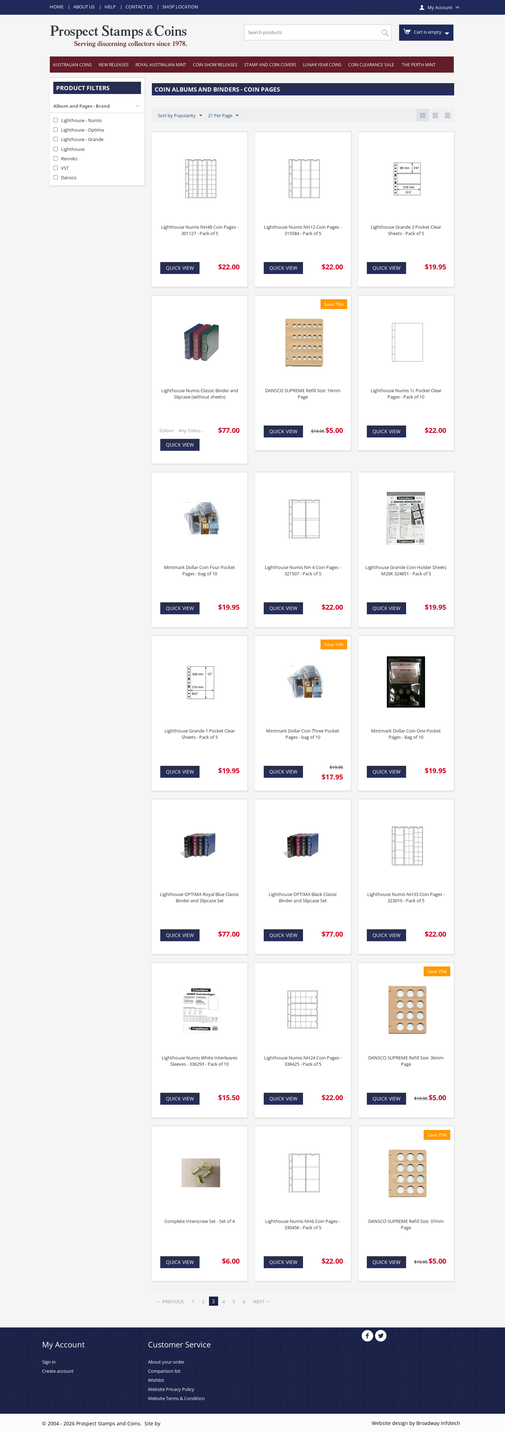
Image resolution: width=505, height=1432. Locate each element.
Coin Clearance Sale (371, 65)
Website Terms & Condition (176, 1398)
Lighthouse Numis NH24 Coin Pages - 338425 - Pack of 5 (303, 1061)
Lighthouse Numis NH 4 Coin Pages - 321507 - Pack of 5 (303, 570)
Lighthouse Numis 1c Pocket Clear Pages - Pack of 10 (406, 393)
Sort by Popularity (180, 115)
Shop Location (180, 7)
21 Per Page (223, 115)
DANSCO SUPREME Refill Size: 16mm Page (303, 393)
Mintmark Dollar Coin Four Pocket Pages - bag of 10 (199, 570)
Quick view (180, 268)
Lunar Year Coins (322, 65)
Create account (58, 1371)
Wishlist (156, 1380)
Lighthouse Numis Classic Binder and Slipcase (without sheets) (199, 393)
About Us (84, 7)
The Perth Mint (419, 65)
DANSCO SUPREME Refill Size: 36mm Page (406, 1061)
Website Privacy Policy (171, 1389)
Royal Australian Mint (160, 65)
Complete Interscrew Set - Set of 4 (199, 1221)
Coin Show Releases (215, 65)
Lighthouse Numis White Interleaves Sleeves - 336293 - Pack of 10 (199, 1061)
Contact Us (139, 7)
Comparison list (164, 1371)
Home (56, 7)
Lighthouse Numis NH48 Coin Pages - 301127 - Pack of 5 (199, 230)
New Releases (114, 65)
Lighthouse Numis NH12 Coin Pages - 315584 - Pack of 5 (303, 230)
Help (110, 7)
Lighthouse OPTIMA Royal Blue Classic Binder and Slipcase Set (199, 897)
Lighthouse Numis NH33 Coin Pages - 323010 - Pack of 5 (406, 897)
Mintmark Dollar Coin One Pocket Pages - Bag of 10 (406, 734)
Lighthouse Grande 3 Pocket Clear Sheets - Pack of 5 (406, 230)
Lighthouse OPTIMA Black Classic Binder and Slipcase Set (303, 897)
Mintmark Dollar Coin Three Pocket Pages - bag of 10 (302, 734)
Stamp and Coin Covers (270, 65)
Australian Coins (72, 65)
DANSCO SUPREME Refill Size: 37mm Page (406, 1224)
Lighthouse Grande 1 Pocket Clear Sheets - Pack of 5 (199, 734)
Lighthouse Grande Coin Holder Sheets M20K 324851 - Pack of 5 (405, 570)
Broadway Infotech (438, 1423)
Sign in (49, 1362)
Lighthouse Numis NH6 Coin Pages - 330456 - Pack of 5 (302, 1224)
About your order (166, 1362)
